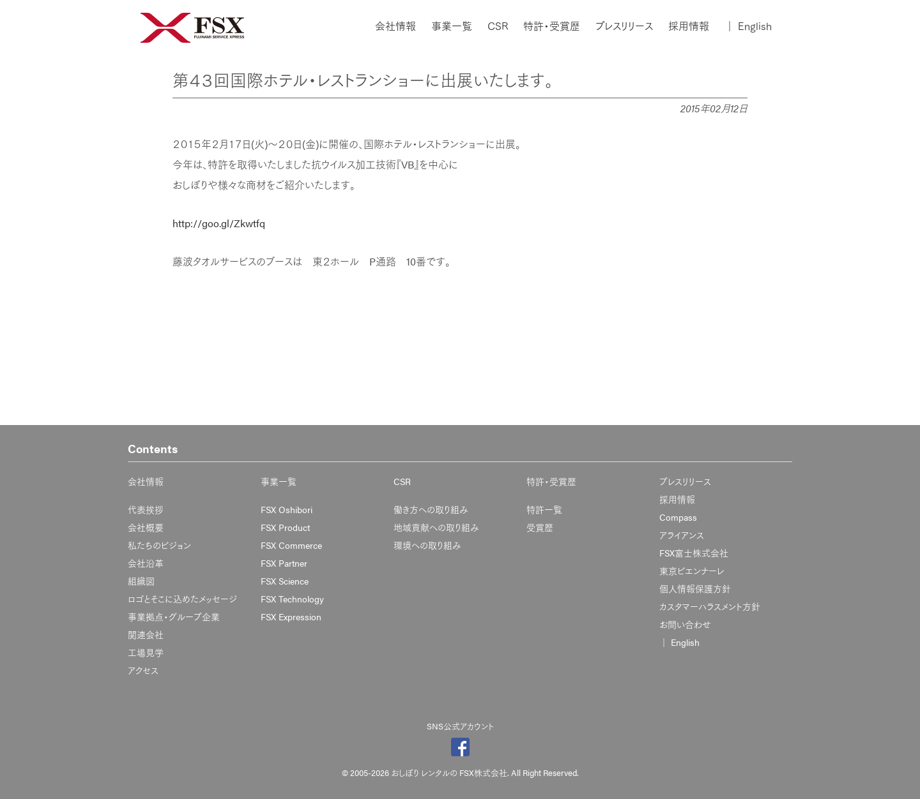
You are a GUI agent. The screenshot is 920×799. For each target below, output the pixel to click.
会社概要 (146, 527)
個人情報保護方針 (695, 588)
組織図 (141, 580)
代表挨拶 (146, 509)
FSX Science (285, 580)
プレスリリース (624, 26)
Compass (678, 517)
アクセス (143, 670)
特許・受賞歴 (551, 26)
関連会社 (146, 634)
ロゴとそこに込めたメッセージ (182, 598)
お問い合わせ (685, 624)
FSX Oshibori (286, 509)
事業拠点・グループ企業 (174, 616)
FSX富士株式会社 (693, 552)
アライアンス (681, 534)
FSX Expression (291, 616)
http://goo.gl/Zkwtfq (218, 223)
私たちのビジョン (159, 545)
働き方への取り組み (431, 509)
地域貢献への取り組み (436, 527)
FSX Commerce (291, 545)
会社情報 (395, 26)
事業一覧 (451, 26)
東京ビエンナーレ (691, 570)
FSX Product (285, 527)
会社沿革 (146, 562)
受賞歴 (539, 527)
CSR (497, 26)
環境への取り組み (427, 545)
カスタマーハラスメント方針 (709, 606)
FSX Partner (284, 562)
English (748, 26)
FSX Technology (292, 598)
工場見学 (146, 652)
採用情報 (688, 26)
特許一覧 (544, 509)
